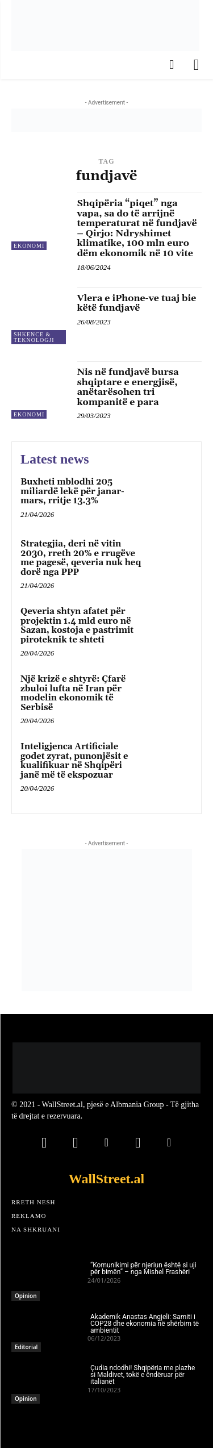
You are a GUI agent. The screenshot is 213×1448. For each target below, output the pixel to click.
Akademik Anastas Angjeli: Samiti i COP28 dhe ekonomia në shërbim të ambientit (144, 1323)
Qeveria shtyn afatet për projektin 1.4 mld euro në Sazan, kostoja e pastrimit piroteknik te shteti (76, 625)
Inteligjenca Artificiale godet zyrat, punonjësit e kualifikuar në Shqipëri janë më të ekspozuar (74, 761)
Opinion (25, 1296)
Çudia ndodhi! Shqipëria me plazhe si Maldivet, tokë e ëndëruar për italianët (142, 1375)
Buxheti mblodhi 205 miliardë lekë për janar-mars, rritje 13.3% (72, 491)
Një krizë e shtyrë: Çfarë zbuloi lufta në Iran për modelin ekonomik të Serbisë (73, 693)
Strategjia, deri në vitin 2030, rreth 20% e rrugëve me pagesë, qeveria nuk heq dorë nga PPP (80, 558)
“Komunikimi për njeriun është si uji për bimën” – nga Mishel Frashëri (143, 1268)
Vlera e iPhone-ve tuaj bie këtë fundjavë (137, 303)
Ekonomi (29, 246)
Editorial (26, 1347)
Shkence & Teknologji (34, 337)
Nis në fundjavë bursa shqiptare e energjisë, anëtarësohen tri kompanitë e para (128, 387)
